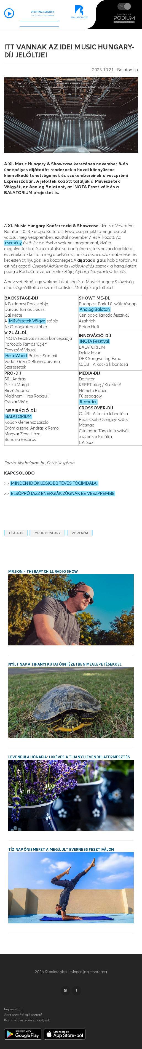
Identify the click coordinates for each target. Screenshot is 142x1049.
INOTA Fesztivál (94, 341)
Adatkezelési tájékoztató (23, 1015)
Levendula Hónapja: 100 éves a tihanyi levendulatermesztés (69, 757)
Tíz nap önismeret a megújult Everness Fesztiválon (61, 849)
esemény (13, 243)
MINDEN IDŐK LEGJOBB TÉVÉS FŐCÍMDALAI (54, 483)
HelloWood (16, 356)
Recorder (88, 402)
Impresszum (13, 1009)
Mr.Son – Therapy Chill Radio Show (43, 571)
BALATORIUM (18, 416)
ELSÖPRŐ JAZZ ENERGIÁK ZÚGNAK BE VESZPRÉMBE (62, 493)
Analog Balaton (95, 309)
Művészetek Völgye (27, 321)
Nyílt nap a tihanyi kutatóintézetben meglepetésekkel (65, 664)
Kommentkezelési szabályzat (26, 1020)
